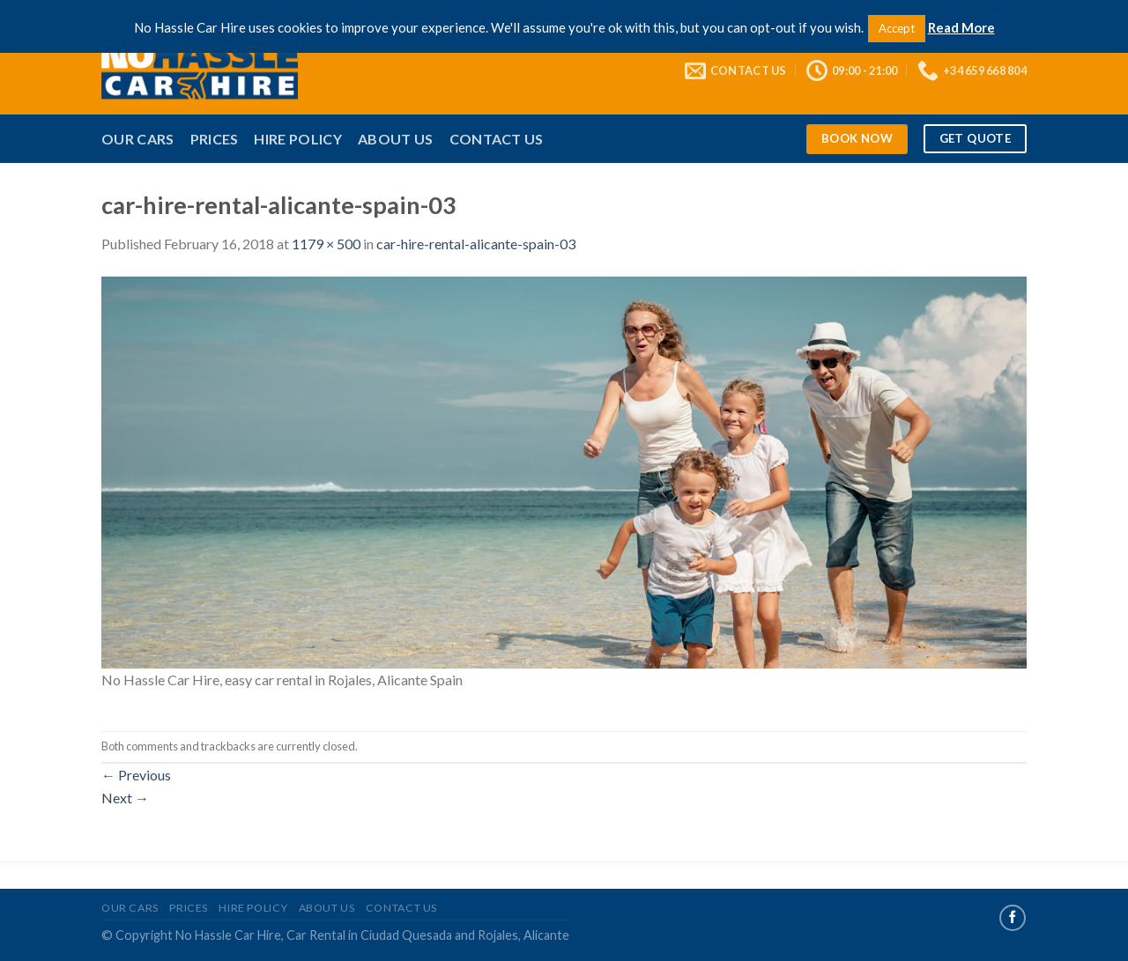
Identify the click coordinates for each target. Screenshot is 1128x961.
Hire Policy (298, 138)
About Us (396, 138)
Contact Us (496, 138)
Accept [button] (897, 28)
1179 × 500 (326, 243)
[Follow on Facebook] (1012, 918)
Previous (136, 774)
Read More (961, 27)
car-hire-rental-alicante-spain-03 (475, 243)
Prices (214, 138)
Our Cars (137, 138)
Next (125, 797)
